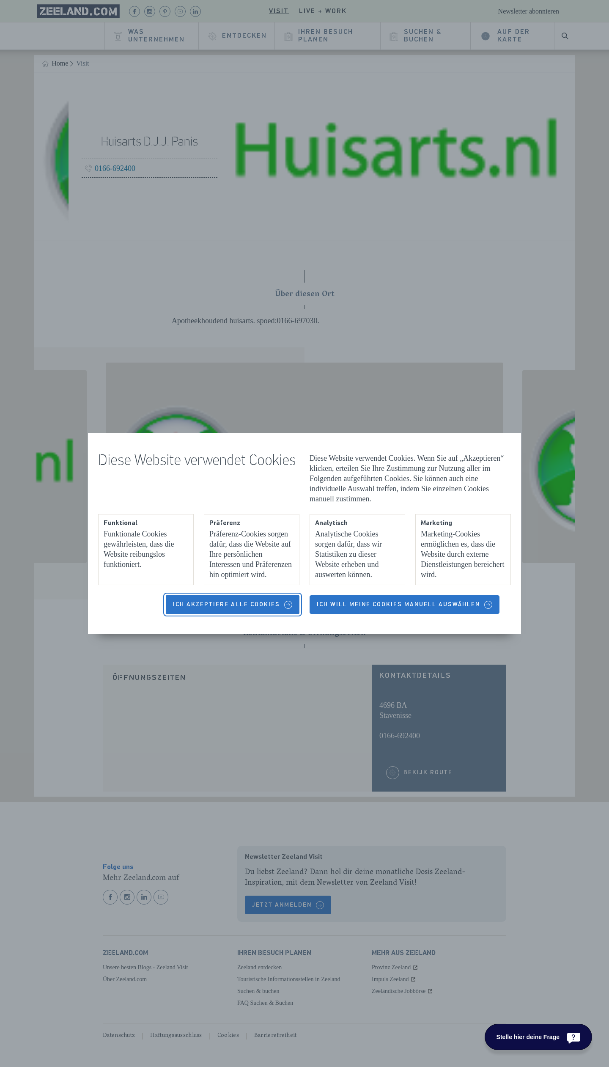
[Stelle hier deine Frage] (538, 1037)
